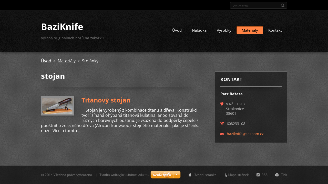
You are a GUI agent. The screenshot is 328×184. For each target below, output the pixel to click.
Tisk (284, 174)
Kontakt (275, 30)
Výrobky (224, 30)
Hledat (282, 5)
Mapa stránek (238, 174)
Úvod (177, 30)
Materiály (250, 30)
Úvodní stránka (205, 174)
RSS (265, 174)
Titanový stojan (105, 100)
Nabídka (199, 30)
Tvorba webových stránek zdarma (124, 175)
